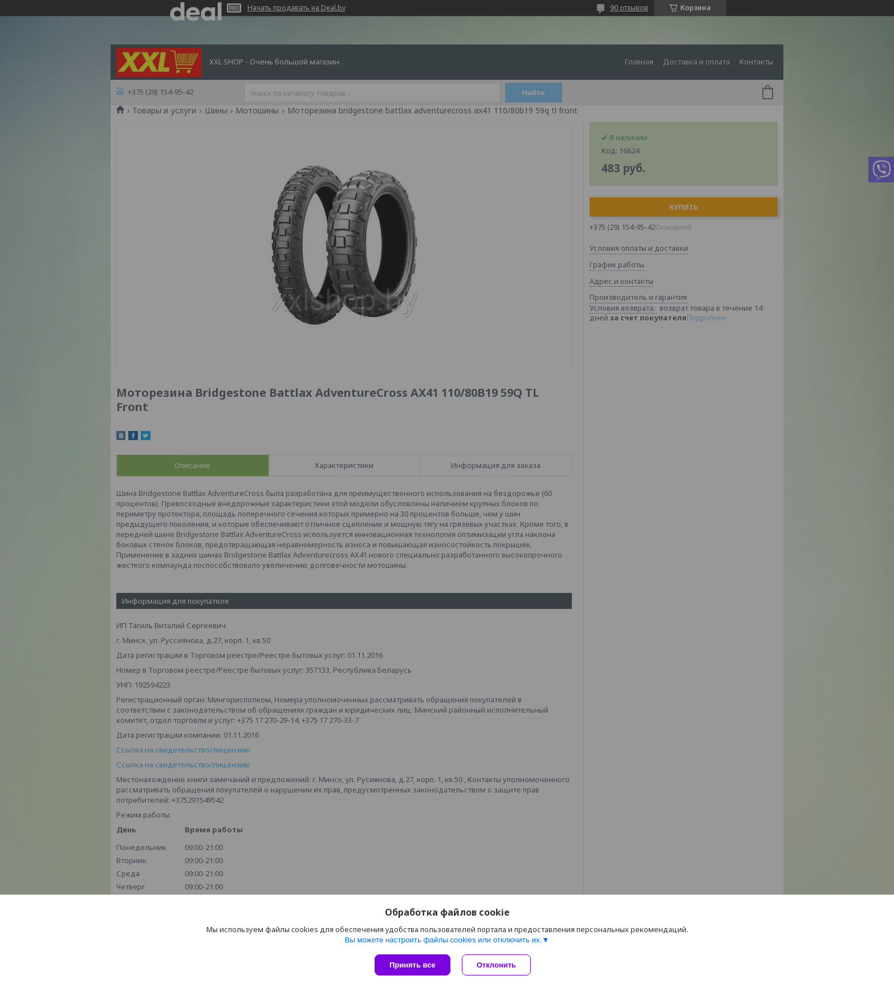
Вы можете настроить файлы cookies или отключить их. (443, 940)
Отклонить (496, 965)
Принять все (412, 965)
